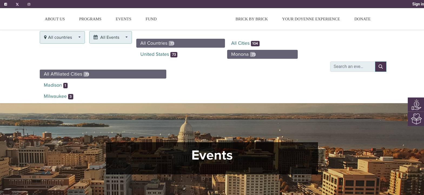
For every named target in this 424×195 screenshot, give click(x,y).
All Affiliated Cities (66, 74)
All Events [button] (107, 37)
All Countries (157, 43)
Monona (243, 54)
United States (158, 54)
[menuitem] (151, 19)
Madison (56, 85)
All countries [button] (58, 37)
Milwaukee (58, 96)
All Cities (245, 43)
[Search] (380, 66)
